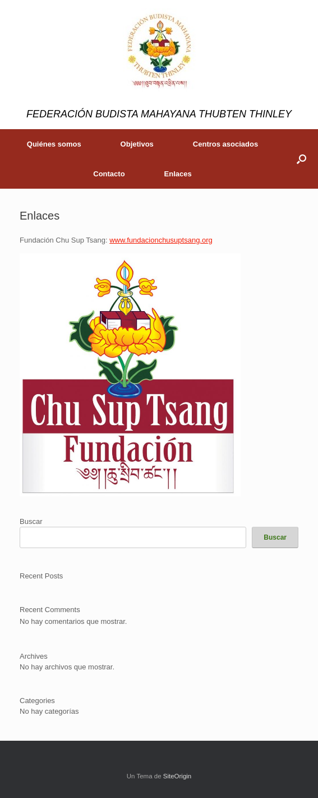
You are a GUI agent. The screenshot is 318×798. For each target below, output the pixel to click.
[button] (301, 159)
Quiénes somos (54, 144)
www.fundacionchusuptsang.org (161, 240)
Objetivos (137, 144)
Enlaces (178, 174)
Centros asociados (225, 144)
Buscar (31, 521)
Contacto (109, 174)
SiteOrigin (177, 776)
